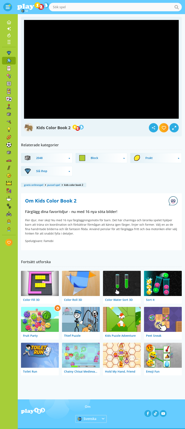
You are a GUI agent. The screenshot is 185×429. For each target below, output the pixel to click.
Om (87, 406)
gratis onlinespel (33, 185)
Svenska (87, 419)
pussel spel (53, 185)
